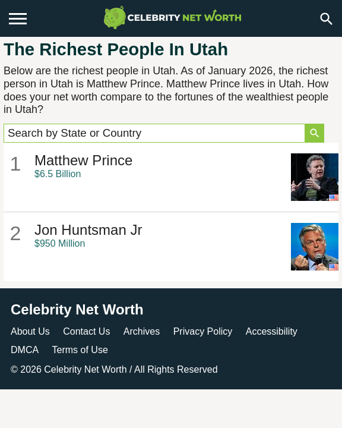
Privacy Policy (203, 331)
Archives (142, 331)
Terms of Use (80, 350)
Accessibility (271, 331)
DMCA (25, 350)
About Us (30, 331)
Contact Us (86, 331)
